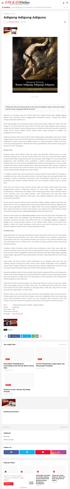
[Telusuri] (67, 2)
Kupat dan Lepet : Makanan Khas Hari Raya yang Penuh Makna (58, 478)
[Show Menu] (2, 2)
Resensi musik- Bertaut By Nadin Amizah (17, 390)
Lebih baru (6, 427)
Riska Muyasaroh (17, 314)
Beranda (6, 13)
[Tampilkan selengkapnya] (40, 336)
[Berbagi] (64, 22)
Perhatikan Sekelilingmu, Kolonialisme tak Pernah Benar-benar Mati (19, 366)
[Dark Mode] (64, 2)
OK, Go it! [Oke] (8, 484)
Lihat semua (62, 344)
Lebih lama (63, 427)
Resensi (12, 13)
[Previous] (65, 7)
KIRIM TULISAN (8, 440)
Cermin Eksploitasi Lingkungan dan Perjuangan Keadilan (50, 365)
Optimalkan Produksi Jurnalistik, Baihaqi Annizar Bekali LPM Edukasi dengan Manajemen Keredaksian (43, 480)
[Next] (67, 7)
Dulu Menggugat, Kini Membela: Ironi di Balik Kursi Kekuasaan (31, 7)
